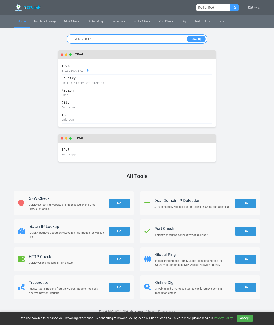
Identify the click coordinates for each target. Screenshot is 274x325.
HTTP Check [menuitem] (142, 21)
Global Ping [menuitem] (95, 21)
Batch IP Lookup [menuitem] (45, 21)
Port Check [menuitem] (166, 21)
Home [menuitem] (22, 21)
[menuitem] (202, 21)
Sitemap (151, 311)
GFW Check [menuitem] (71, 21)
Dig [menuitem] (184, 21)
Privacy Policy (166, 311)
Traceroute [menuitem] (118, 21)
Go (119, 203)
